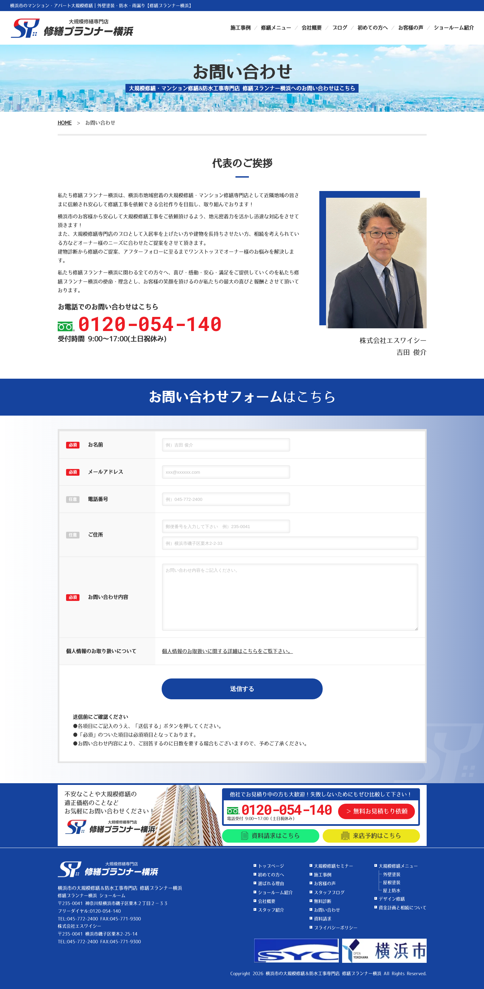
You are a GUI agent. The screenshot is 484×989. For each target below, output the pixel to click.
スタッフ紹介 (271, 910)
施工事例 (240, 27)
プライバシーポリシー (336, 928)
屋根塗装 (391, 882)
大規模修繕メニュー (398, 866)
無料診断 (322, 901)
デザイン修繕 (392, 899)
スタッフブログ (329, 892)
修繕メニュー (276, 27)
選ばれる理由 (271, 883)
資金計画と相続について (403, 907)
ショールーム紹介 (454, 27)
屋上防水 (391, 890)
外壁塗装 (391, 874)
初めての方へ (373, 27)
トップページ (271, 866)
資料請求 (270, 836)
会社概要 (312, 27)
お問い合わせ (327, 910)
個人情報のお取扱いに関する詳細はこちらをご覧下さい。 (227, 651)
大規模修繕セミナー (333, 866)
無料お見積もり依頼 (380, 811)
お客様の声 (410, 27)
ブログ (339, 27)
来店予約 (371, 836)
